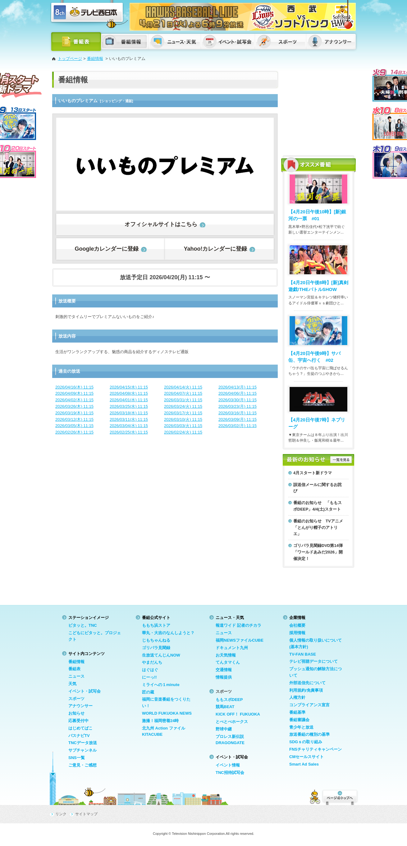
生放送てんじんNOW (161, 655)
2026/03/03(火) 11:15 (183, 425)
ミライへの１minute (161, 684)
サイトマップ (86, 814)
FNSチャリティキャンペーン (315, 749)
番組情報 (95, 58)
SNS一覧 (76, 757)
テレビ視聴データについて (313, 661)
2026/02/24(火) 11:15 (183, 432)
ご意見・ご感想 (82, 765)
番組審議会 (299, 719)
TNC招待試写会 (230, 772)
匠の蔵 (148, 692)
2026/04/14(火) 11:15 (183, 387)
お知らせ (76, 713)
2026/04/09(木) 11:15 (74, 393)
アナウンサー (80, 705)
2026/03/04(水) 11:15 (129, 425)
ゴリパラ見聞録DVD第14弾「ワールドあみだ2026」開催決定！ (318, 552)
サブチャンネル (82, 750)
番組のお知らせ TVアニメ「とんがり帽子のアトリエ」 (318, 527)
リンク (60, 814)
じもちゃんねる (156, 640)
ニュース (76, 676)
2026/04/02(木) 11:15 (74, 400)
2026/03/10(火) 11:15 (183, 419)
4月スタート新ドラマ (312, 473)
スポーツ (76, 698)
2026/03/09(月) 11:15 (237, 419)
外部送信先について (307, 682)
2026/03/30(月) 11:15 (237, 400)
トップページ (70, 58)
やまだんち (152, 662)
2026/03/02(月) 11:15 (237, 425)
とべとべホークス (232, 721)
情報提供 (224, 677)
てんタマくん (228, 662)
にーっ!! (149, 677)
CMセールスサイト (306, 756)
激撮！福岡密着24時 (160, 720)
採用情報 (297, 632)
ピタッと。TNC (82, 625)
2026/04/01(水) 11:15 (129, 400)
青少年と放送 (301, 727)
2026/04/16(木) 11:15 (74, 387)
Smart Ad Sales (304, 764)
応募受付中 (78, 720)
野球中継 (224, 729)
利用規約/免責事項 (306, 690)
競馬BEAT (225, 706)
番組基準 (297, 712)
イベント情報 (228, 765)
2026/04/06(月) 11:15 (237, 393)
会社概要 (297, 625)
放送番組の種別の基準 (309, 734)
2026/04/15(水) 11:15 (129, 387)
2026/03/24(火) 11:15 (183, 406)
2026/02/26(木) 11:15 (74, 432)
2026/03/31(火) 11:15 (183, 400)
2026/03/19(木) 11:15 (74, 413)
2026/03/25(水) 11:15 (129, 406)
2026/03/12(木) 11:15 (74, 419)
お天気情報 (226, 655)
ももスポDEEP (229, 699)
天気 (72, 683)
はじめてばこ (80, 728)
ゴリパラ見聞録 (156, 647)
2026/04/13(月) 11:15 (237, 387)
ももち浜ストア (156, 625)
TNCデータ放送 (82, 742)
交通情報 (224, 669)
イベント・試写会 (84, 691)
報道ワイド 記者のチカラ (238, 625)
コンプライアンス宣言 (309, 705)
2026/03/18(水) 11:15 (129, 413)
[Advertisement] (318, 110)
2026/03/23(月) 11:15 (237, 406)
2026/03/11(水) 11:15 (129, 419)
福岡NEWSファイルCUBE (239, 640)
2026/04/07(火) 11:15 (183, 393)
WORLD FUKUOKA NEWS (167, 713)
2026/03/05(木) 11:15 (74, 425)
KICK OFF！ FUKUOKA (238, 714)
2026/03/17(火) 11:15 (183, 413)
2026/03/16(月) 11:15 (237, 413)
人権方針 (297, 697)
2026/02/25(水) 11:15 (129, 432)
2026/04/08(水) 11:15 (129, 393)
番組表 (74, 668)
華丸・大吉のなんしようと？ (168, 632)
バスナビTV (79, 735)
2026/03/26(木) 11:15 (74, 406)
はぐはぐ (150, 669)
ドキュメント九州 (232, 647)
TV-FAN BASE (302, 654)
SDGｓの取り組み (305, 741)
